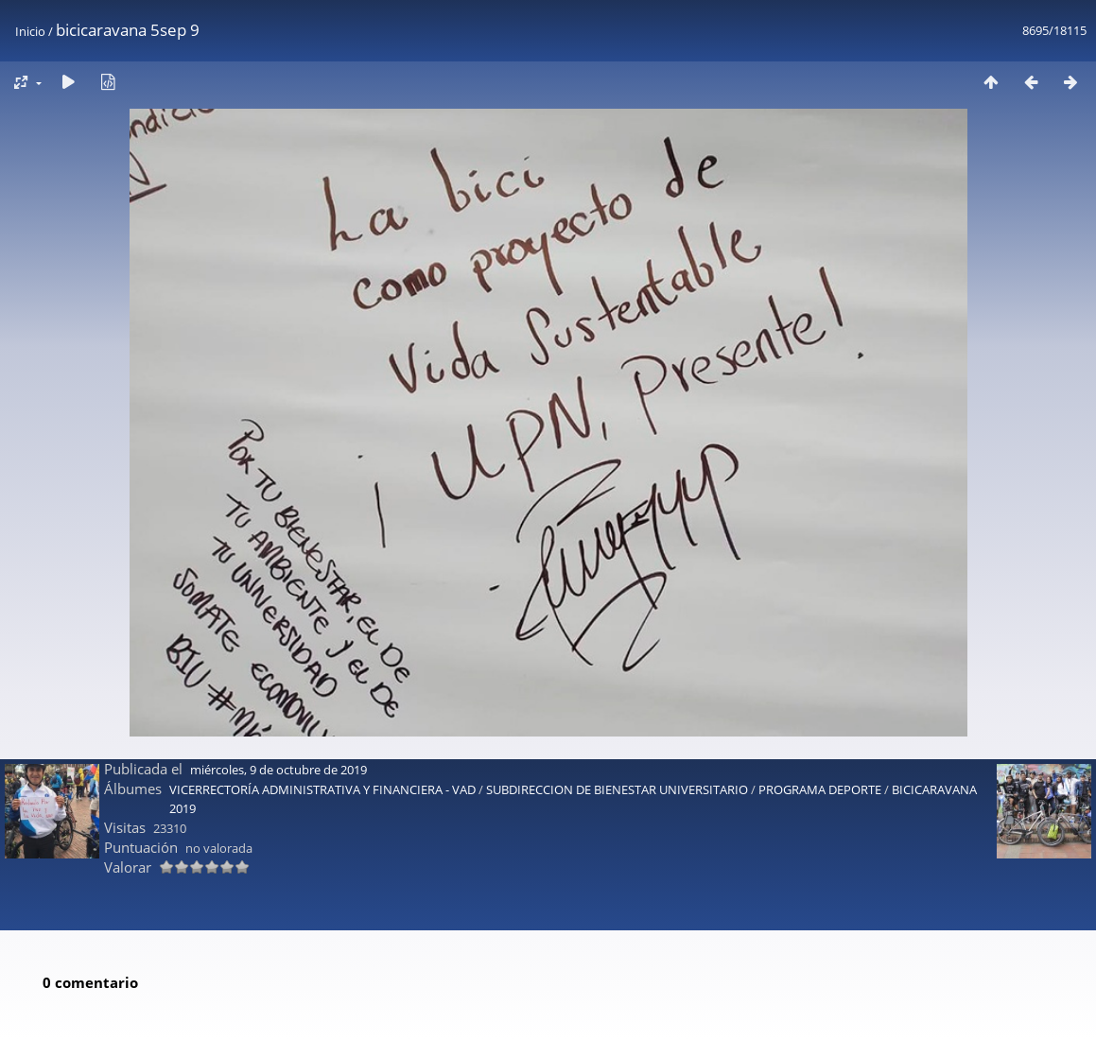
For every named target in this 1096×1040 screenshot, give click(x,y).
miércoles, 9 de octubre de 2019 (278, 702)
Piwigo (595, 1018)
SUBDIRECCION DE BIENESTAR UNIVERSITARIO (617, 722)
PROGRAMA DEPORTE (819, 722)
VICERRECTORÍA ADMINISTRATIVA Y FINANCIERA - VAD (322, 722)
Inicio (30, 31)
